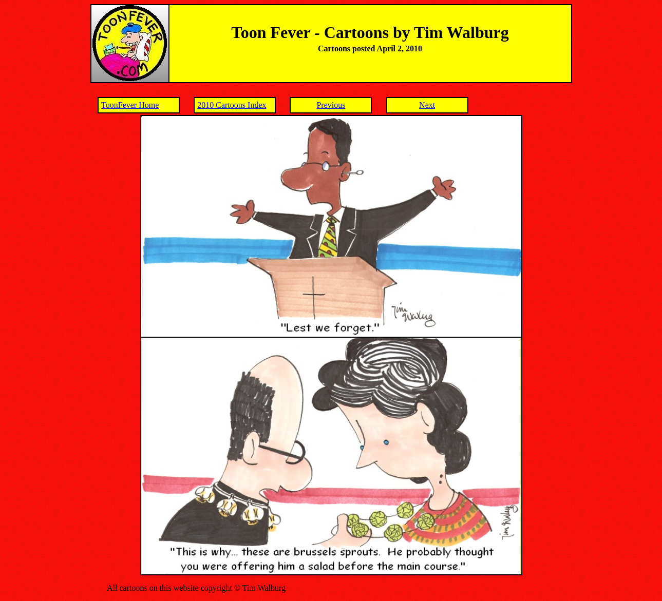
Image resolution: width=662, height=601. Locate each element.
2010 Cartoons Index (231, 105)
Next (427, 105)
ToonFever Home (130, 105)
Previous (330, 105)
